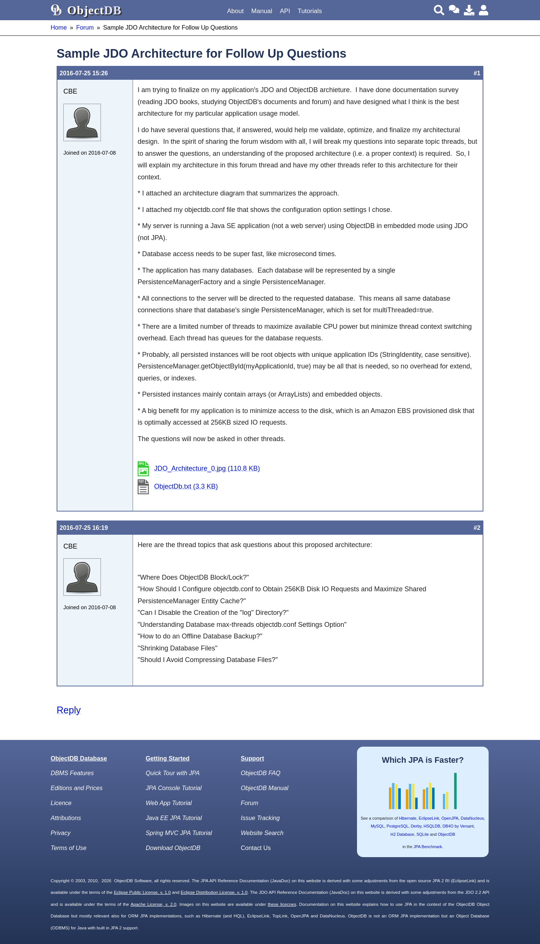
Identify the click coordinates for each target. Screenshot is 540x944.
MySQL (377, 826)
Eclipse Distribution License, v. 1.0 (214, 892)
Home (59, 27)
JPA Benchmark (428, 846)
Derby (416, 826)
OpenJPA (449, 818)
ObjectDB (446, 834)
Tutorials (310, 11)
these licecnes (282, 904)
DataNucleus (472, 818)
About (235, 11)
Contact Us (256, 847)
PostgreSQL (398, 826)
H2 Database (402, 834)
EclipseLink (428, 818)
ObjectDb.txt (186, 486)
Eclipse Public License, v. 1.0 (142, 892)
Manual (261, 11)
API (285, 11)
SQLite (422, 834)
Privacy (60, 832)
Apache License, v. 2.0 (153, 904)
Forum (85, 27)
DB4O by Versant (458, 826)
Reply (69, 710)
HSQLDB (432, 826)
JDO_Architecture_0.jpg (207, 468)
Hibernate (408, 818)
